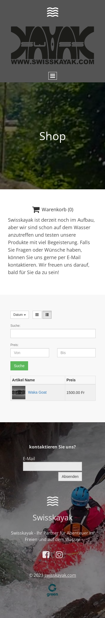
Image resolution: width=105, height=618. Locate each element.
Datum (19, 315)
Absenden (70, 476)
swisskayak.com (60, 575)
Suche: (15, 326)
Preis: (14, 345)
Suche (19, 366)
